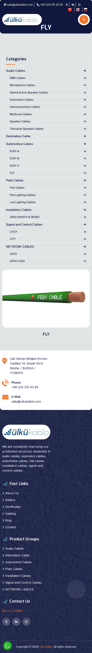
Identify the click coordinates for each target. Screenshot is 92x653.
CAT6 (13, 253)
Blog (8, 520)
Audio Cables (15, 70)
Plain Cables (14, 180)
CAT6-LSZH (17, 261)
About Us (12, 493)
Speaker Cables (20, 121)
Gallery (10, 500)
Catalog (10, 513)
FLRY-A (14, 151)
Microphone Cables (22, 85)
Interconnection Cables (25, 106)
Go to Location (12, 611)
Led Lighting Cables (23, 202)
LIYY (13, 238)
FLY (12, 172)
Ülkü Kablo (45, 646)
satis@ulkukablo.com (18, 4)
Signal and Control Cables (24, 224)
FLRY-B (14, 158)
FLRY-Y (14, 165)
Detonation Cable (18, 136)
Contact (10, 527)
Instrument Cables (22, 99)
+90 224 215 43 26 (50, 4)
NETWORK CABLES (20, 246)
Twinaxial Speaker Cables (27, 128)
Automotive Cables (19, 144)
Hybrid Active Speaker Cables (29, 92)
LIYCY (13, 231)
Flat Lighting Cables (23, 195)
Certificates (13, 507)
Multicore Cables (21, 114)
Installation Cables (18, 210)
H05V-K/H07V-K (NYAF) (25, 217)
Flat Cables (17, 187)
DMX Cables (18, 77)
